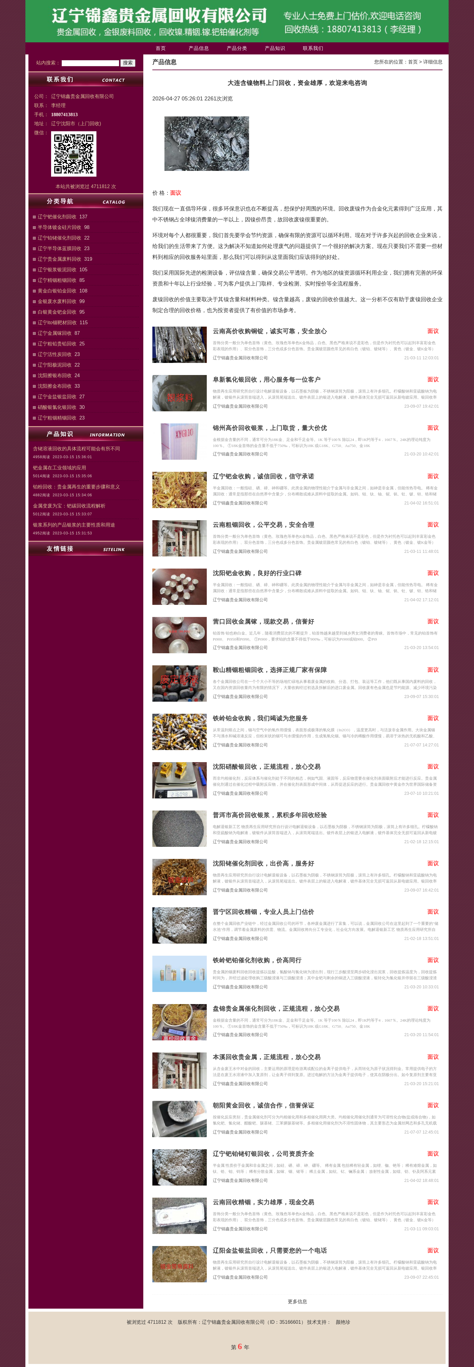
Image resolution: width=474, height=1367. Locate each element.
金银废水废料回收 (57, 301)
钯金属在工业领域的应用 (59, 467)
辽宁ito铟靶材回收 (57, 322)
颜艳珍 (343, 1322)
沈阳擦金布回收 (55, 386)
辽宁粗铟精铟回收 (57, 417)
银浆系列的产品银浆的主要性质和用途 (74, 524)
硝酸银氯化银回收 (57, 407)
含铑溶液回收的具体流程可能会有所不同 (76, 448)
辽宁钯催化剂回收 (57, 216)
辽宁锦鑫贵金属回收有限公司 (240, 358)
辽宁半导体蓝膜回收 (59, 248)
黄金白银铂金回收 (57, 290)
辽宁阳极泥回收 (55, 364)
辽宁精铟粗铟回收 (57, 280)
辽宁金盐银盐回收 (57, 396)
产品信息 (199, 48)
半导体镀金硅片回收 (59, 227)
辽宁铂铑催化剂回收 (59, 237)
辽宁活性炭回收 (55, 354)
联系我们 (313, 48)
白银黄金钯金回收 (57, 312)
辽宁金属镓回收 (55, 333)
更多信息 (297, 1301)
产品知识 (275, 48)
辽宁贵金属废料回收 (59, 259)
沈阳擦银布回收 (55, 375)
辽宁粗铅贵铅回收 (57, 343)
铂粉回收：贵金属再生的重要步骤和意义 (76, 486)
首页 (161, 48)
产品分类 (237, 48)
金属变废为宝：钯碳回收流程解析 (69, 505)
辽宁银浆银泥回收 (57, 269)
